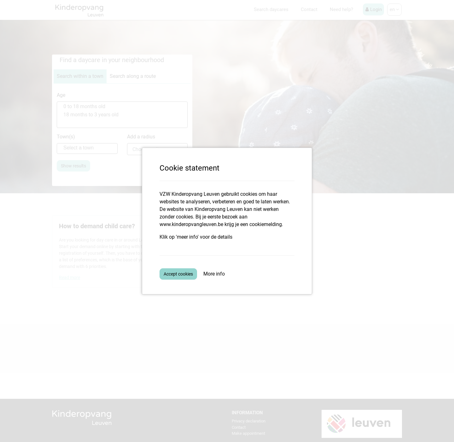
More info (214, 274)
